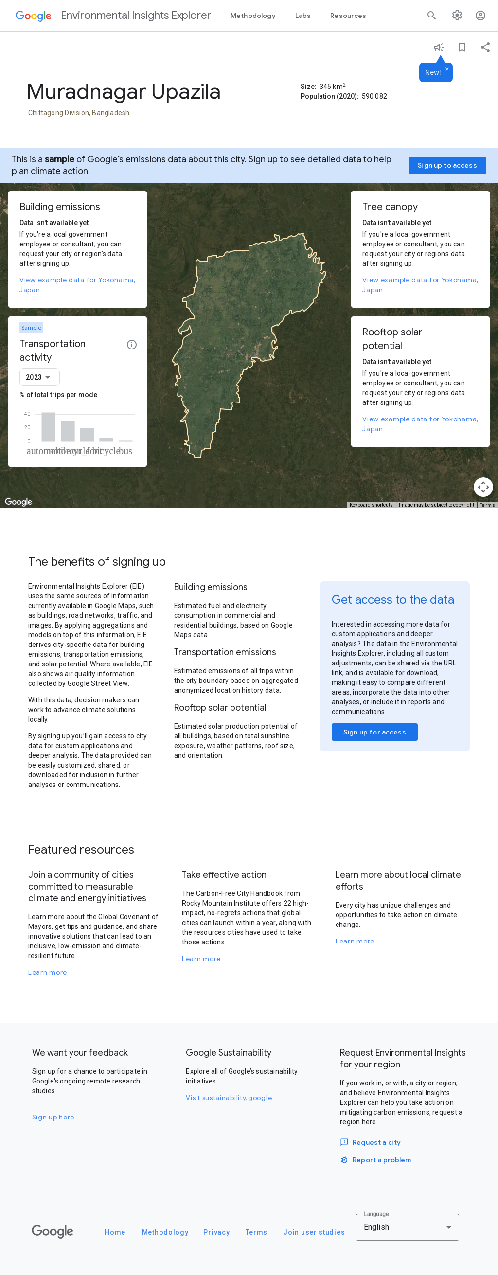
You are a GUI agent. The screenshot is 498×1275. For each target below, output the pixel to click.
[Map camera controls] (483, 487)
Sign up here (53, 1117)
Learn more (47, 972)
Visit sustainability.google (229, 1097)
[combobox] (39, 377)
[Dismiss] (447, 69)
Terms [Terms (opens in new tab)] (488, 505)
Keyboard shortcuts (371, 504)
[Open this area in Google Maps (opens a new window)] (18, 502)
